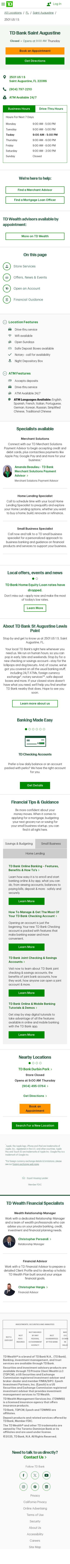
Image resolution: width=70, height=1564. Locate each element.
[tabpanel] (35, 757)
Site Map (48, 1547)
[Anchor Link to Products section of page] (7, 289)
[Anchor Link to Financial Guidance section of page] (7, 300)
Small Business (51, 843)
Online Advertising (45, 1508)
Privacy (49, 1495)
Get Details (35, 785)
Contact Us (47, 1457)
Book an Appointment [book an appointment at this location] (35, 51)
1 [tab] (30, 1063)
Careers (49, 1540)
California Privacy (46, 1502)
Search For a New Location (35, 1125)
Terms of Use (47, 1515)
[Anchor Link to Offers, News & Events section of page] (7, 278)
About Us (48, 1527)
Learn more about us (35, 703)
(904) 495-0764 (34, 1086)
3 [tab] (37, 1063)
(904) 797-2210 (20, 89)
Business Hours (19, 108)
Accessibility (47, 1534)
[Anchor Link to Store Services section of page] (7, 266)
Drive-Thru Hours (51, 108)
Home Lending (35, 853)
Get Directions (35, 61)
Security (49, 1521)
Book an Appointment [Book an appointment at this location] (38, 1108)
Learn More (35, 608)
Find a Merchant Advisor (35, 190)
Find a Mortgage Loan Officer (35, 200)
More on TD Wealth (35, 236)
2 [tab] (33, 1063)
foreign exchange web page (26, 1164)
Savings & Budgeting (19, 843)
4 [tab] (40, 1063)
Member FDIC (35, 1185)
